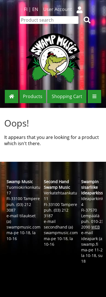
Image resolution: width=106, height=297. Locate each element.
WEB (95, 227)
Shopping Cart (67, 96)
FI (25, 9)
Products (32, 96)
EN (35, 9)
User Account (65, 9)
